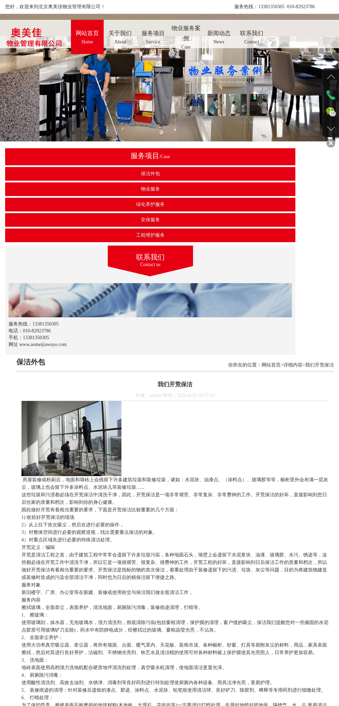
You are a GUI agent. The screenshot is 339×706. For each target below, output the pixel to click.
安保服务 (39, 219)
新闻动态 (206, 681)
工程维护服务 (39, 235)
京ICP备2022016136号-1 (238, 688)
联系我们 (230, 681)
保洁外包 (39, 173)
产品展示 (132, 681)
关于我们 (107, 681)
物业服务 (39, 189)
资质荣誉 (181, 681)
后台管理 (255, 681)
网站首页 (82, 681)
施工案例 (156, 681)
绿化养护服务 (39, 204)
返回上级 (207, 651)
